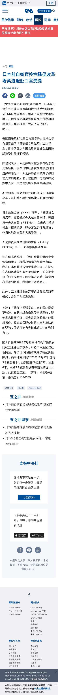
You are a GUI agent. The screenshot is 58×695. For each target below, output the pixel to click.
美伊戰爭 (7, 20)
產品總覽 (36, 662)
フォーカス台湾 (17, 614)
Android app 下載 (39, 614)
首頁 (4, 66)
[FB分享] (5, 95)
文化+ (34, 633)
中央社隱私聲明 (42, 688)
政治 (29, 20)
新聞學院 (36, 641)
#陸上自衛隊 (35, 388)
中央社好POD (39, 649)
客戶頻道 (36, 666)
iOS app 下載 (39, 608)
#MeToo (9, 388)
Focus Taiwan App (40, 622)
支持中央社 (44, 11)
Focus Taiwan (18, 608)
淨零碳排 (36, 637)
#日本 (21, 388)
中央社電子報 (39, 645)
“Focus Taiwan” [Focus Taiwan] (38, 679)
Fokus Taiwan (18, 620)
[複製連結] (21, 95)
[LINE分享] (13, 95)
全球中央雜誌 (39, 629)
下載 (51, 3)
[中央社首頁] (29, 10)
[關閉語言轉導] (56, 672)
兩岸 (47, 20)
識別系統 (14, 666)
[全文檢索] (54, 11)
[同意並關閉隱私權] (56, 685)
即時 (20, 20)
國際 (38, 20)
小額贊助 (29, 497)
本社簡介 (14, 662)
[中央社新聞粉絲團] (29, 595)
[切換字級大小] (28, 95)
